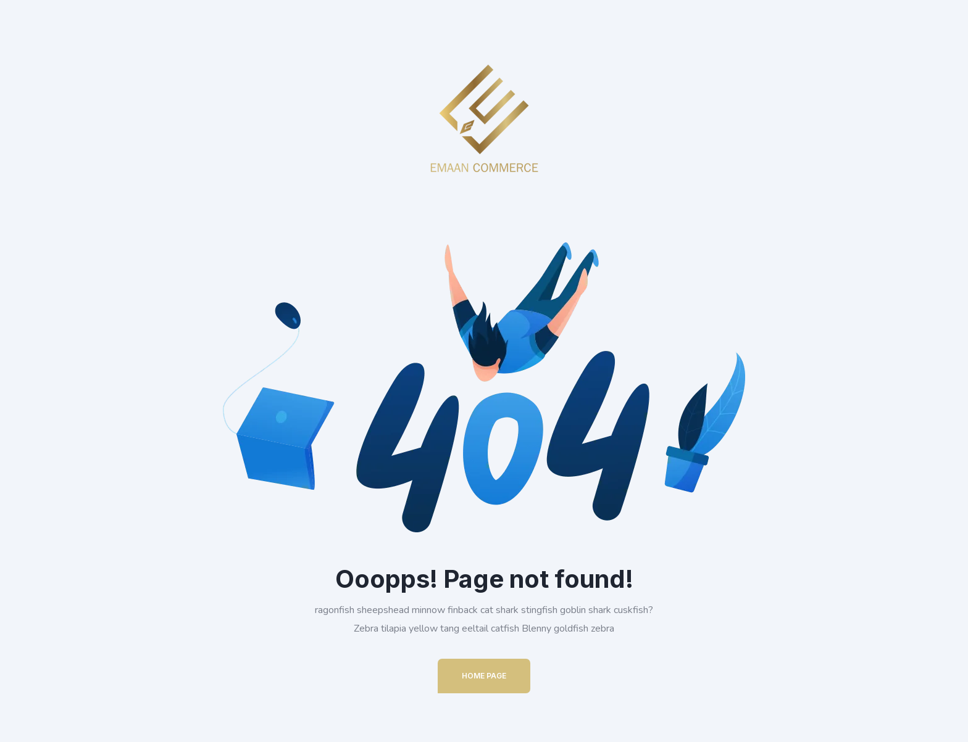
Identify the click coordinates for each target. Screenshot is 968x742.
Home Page (484, 675)
